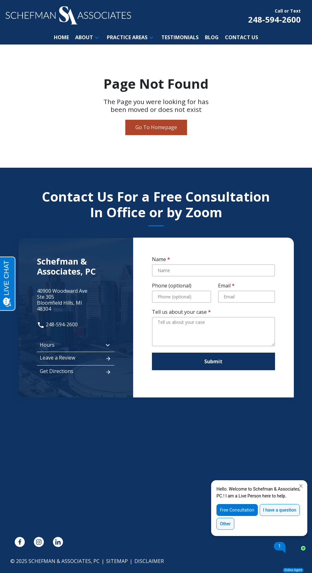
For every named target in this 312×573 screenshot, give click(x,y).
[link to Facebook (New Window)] (20, 542)
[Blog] (212, 37)
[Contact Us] (241, 37)
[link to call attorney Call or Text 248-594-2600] (274, 15)
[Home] (61, 37)
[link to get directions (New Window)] (75, 300)
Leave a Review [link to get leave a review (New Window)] (76, 358)
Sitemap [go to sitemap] (117, 561)
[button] (97, 37)
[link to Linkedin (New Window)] (58, 542)
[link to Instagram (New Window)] (39, 542)
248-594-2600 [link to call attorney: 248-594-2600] (57, 324)
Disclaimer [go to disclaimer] (149, 561)
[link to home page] (68, 14)
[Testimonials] (180, 37)
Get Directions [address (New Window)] (76, 372)
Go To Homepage (156, 127)
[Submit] (213, 361)
